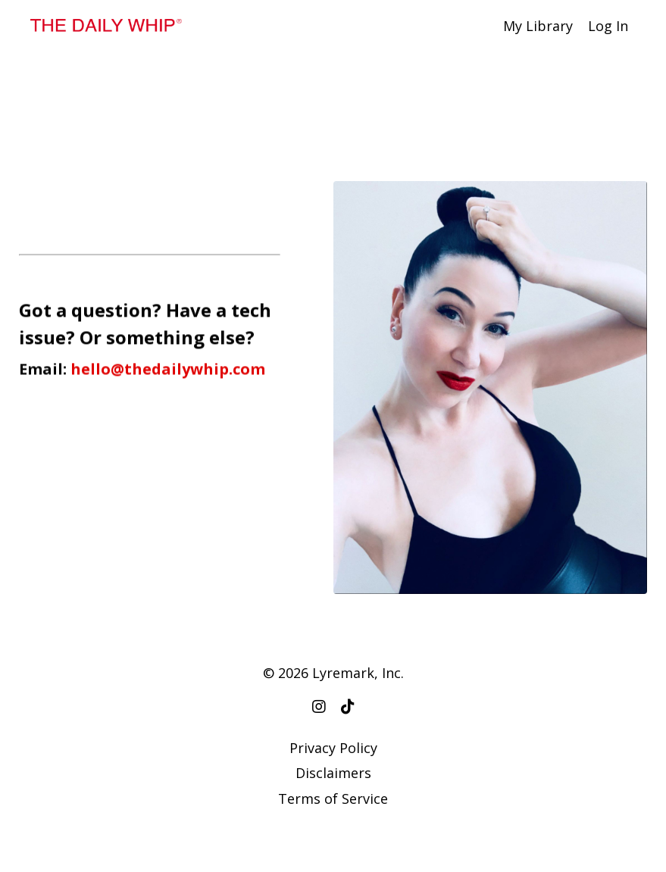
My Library (538, 26)
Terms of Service (333, 798)
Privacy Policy (333, 748)
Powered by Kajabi (333, 833)
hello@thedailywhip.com (167, 370)
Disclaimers (333, 773)
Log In (608, 26)
